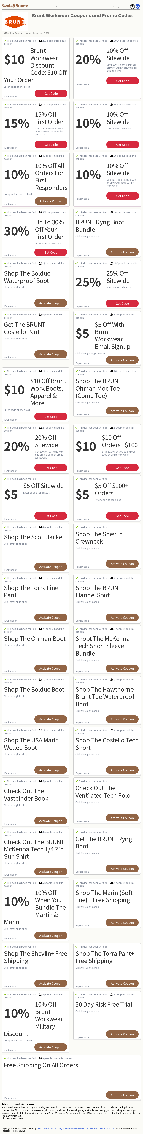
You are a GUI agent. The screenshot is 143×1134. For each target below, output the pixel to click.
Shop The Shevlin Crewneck (99, 537)
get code (51, 93)
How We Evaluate (107, 1128)
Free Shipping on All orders (41, 1065)
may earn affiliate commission (90, 7)
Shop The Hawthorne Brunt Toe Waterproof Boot (104, 696)
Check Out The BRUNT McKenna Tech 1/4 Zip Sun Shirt (34, 849)
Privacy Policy (56, 1128)
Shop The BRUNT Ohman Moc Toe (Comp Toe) (98, 388)
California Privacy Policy (73, 1128)
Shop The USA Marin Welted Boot (31, 743)
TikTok (15, 1130)
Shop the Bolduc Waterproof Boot (27, 276)
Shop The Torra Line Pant (31, 591)
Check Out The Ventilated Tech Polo (102, 791)
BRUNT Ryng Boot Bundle (99, 225)
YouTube (22, 1130)
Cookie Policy (43, 1128)
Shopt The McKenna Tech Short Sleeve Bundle (102, 645)
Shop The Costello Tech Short (107, 743)
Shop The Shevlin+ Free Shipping (35, 957)
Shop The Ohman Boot (35, 638)
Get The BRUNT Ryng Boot (103, 842)
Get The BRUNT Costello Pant (24, 328)
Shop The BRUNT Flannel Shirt (98, 591)
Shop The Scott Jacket (34, 536)
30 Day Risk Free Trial (103, 1004)
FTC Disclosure (92, 1128)
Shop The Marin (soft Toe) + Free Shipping (103, 896)
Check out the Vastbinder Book (26, 794)
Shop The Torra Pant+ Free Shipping (104, 957)
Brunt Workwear (15, 1118)
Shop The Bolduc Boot (34, 689)
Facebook (6, 1130)
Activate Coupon (51, 201)
